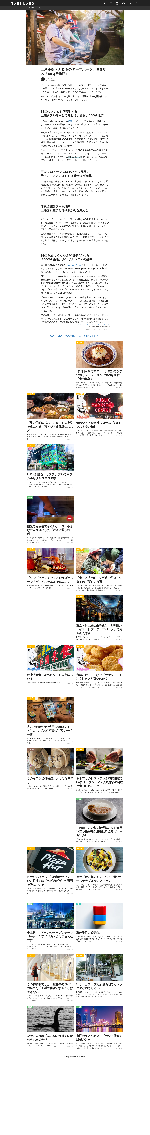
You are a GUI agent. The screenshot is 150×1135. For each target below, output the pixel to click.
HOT (94, 330)
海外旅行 (88, 330)
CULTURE (31, 750)
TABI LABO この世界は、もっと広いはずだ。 (75, 336)
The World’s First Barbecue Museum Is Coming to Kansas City (94, 325)
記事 (70, 122)
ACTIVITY (80, 343)
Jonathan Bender (74, 266)
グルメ (99, 330)
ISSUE (30, 498)
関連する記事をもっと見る (75, 1057)
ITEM (78, 904)
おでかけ (106, 330)
